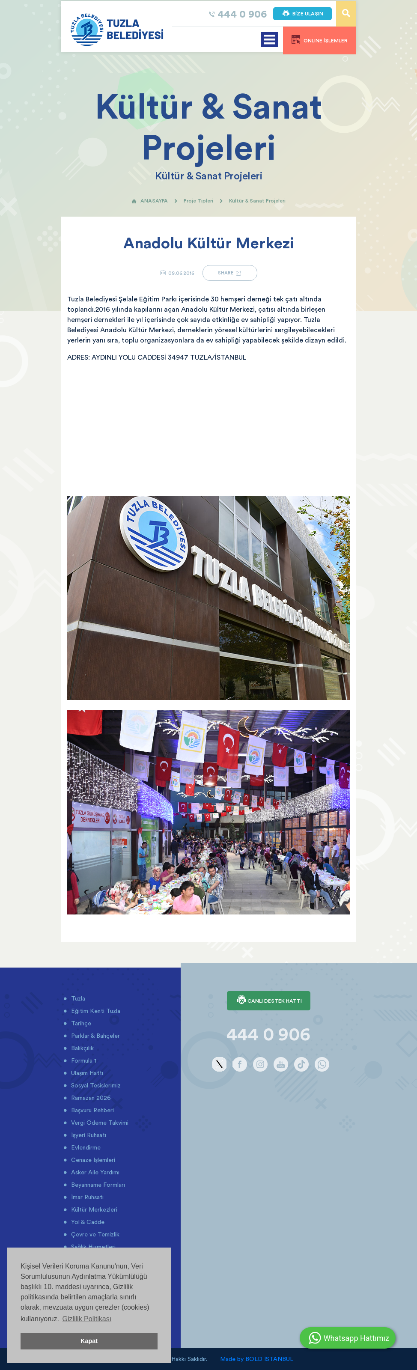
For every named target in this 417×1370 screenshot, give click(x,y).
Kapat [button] (89, 1340)
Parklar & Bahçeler (94, 1035)
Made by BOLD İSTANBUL (256, 1359)
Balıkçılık (81, 1048)
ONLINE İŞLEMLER (320, 39)
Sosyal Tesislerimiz (95, 1085)
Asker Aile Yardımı (94, 1172)
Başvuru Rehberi (91, 1110)
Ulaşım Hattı (86, 1073)
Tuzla (77, 998)
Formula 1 (82, 1060)
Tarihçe (80, 1023)
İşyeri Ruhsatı (87, 1135)
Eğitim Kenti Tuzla (94, 1011)
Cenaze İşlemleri (92, 1160)
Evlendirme (85, 1147)
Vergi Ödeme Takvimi (98, 1122)
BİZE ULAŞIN (302, 14)
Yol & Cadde (86, 1222)
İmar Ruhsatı (86, 1197)
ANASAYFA (149, 200)
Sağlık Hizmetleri (92, 1247)
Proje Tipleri (198, 200)
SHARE (230, 273)
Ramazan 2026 (90, 1098)
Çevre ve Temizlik (94, 1234)
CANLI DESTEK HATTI (268, 1000)
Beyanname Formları (97, 1184)
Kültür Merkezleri (93, 1209)
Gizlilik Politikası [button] (86, 1318)
